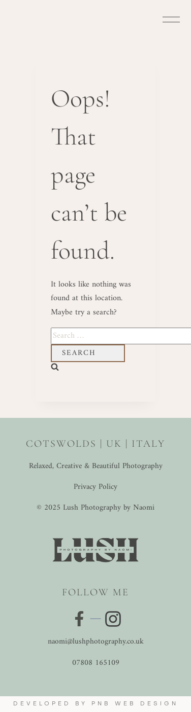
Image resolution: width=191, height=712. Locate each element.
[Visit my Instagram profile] (112, 619)
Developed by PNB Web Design (95, 704)
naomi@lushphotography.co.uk (96, 642)
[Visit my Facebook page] (79, 618)
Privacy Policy (95, 487)
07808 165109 (95, 663)
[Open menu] (171, 19)
